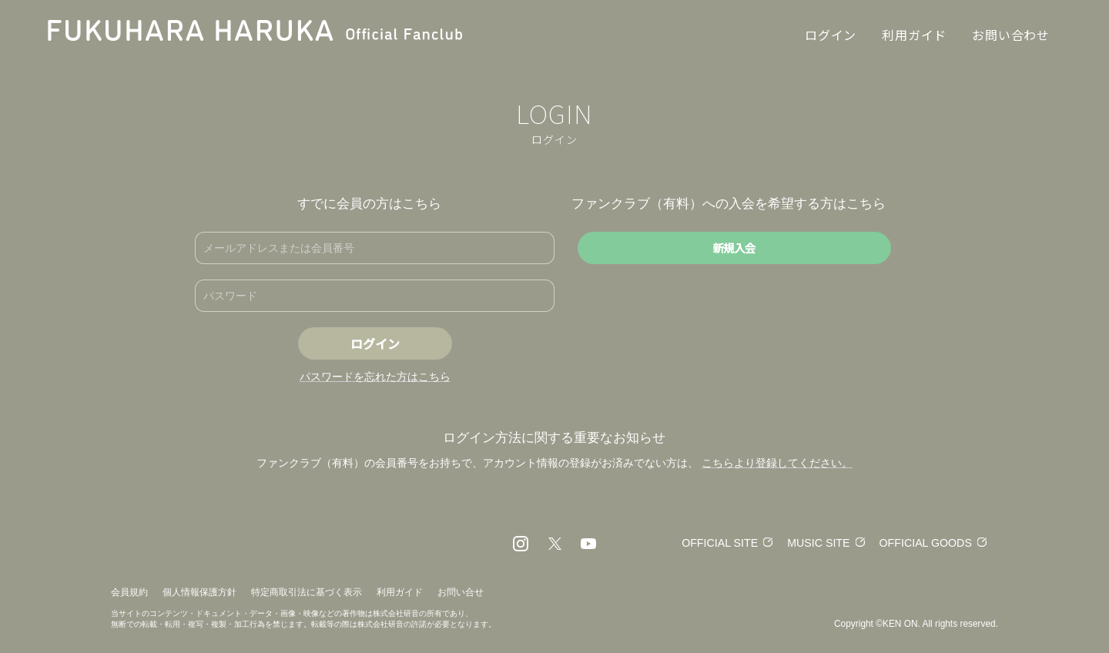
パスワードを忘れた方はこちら (375, 376)
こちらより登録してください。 (777, 463)
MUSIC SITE (811, 542)
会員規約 (129, 592)
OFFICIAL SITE (708, 542)
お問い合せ (460, 592)
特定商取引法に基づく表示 (306, 592)
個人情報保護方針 (199, 592)
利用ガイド (400, 592)
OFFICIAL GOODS (923, 542)
